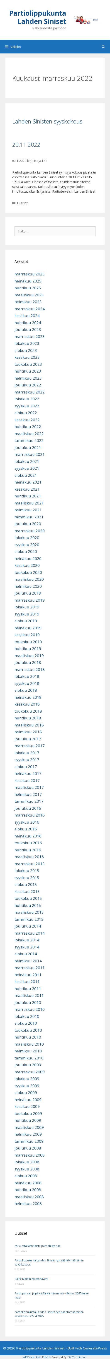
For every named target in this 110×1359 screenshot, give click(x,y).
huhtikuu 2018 (28, 718)
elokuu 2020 (26, 551)
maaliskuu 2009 (29, 1127)
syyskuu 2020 (27, 544)
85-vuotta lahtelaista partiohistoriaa (38, 1246)
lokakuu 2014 (27, 940)
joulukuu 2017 (28, 738)
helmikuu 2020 (28, 586)
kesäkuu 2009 (27, 1106)
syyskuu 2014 (27, 947)
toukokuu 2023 (28, 364)
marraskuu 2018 (30, 669)
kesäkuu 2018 (27, 704)
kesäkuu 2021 (27, 489)
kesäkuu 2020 (27, 565)
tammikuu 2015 (29, 919)
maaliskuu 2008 (29, 1196)
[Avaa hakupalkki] (103, 46)
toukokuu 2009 (28, 1113)
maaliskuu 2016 (29, 856)
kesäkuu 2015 (27, 891)
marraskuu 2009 (30, 1071)
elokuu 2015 (26, 884)
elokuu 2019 (26, 620)
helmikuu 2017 (28, 794)
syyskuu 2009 (27, 1085)
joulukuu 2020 (28, 523)
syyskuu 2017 (27, 759)
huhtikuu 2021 (28, 496)
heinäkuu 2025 (28, 281)
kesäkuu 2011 (27, 981)
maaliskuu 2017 (29, 787)
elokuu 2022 (26, 412)
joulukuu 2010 (28, 1002)
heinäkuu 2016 (28, 836)
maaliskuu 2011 (29, 995)
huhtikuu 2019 (28, 648)
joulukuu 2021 (28, 447)
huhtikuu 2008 (28, 1189)
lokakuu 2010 (27, 1016)
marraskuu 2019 (30, 600)
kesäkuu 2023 (27, 357)
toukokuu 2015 (28, 898)
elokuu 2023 (26, 350)
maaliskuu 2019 (29, 655)
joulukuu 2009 (28, 1064)
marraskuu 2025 (30, 274)
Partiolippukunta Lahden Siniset (37, 17)
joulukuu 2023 (28, 329)
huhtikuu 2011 (28, 988)
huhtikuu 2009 (28, 1120)
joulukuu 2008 (28, 1148)
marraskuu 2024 (30, 308)
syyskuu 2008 (27, 1169)
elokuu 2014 (26, 953)
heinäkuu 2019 (28, 627)
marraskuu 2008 (30, 1155)
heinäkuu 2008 (28, 1182)
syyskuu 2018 (27, 683)
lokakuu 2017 (27, 752)
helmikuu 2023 (28, 378)
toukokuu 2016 (28, 842)
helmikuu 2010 (28, 1051)
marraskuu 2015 (30, 863)
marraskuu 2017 (30, 745)
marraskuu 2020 (30, 530)
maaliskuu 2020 (29, 579)
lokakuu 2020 (27, 537)
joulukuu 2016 (28, 808)
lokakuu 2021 (27, 461)
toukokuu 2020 (28, 572)
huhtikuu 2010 (28, 1037)
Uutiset (22, 203)
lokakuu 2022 (27, 398)
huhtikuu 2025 (28, 287)
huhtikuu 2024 (28, 322)
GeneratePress (95, 1348)
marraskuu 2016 (30, 815)
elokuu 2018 (26, 690)
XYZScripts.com (77, 1357)
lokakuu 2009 (27, 1078)
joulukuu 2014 (28, 926)
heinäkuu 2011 (28, 974)
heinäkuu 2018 (28, 697)
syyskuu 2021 (27, 468)
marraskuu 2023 (30, 336)
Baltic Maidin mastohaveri (31, 1279)
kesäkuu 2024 (27, 315)
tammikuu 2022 (29, 440)
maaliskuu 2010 (29, 1044)
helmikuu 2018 (28, 731)
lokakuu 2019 (27, 607)
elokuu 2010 (26, 1023)
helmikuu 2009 (28, 1134)
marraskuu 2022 (30, 392)
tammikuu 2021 (29, 516)
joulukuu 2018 (28, 662)
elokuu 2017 (26, 766)
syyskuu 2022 (27, 405)
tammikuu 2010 (29, 1058)
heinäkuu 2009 (28, 1099)
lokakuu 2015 (27, 870)
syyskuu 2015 (27, 877)
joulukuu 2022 (28, 385)
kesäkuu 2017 (27, 780)
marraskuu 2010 (30, 1009)
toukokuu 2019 (28, 641)
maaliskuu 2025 (29, 295)
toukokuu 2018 (28, 711)
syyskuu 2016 (27, 822)
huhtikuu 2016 (28, 849)
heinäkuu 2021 (28, 482)
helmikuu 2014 (28, 960)
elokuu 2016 (26, 829)
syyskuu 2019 (27, 614)
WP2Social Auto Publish (37, 1357)
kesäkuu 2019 (27, 634)
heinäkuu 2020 (28, 558)
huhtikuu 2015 (28, 905)
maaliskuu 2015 (29, 912)
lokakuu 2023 (27, 343)
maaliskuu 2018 (29, 725)
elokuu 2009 (26, 1092)
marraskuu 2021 (30, 454)
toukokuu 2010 (28, 1030)
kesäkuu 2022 (27, 419)
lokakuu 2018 (27, 676)
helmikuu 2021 (28, 509)
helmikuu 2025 (28, 301)
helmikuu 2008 (28, 1203)
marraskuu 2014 (30, 933)
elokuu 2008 (26, 1175)
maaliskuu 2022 (29, 433)
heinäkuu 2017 (28, 773)
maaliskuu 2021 (29, 503)
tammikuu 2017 (29, 801)
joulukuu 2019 (28, 593)
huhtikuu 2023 (28, 371)
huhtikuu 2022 (28, 426)
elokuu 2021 (26, 475)
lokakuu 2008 (27, 1162)
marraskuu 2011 (30, 967)
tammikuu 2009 (29, 1141)
